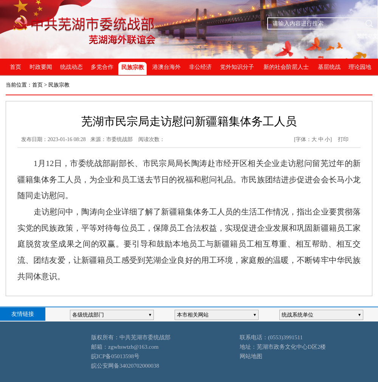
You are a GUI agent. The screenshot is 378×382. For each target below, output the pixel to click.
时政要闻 (40, 67)
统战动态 (71, 67)
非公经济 (200, 67)
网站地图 (251, 356)
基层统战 (329, 67)
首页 (15, 67)
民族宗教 (132, 67)
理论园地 (360, 67)
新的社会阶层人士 (286, 67)
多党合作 (102, 67)
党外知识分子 (237, 67)
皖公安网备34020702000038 (125, 366)
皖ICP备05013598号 (115, 356)
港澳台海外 (166, 67)
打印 (343, 139)
